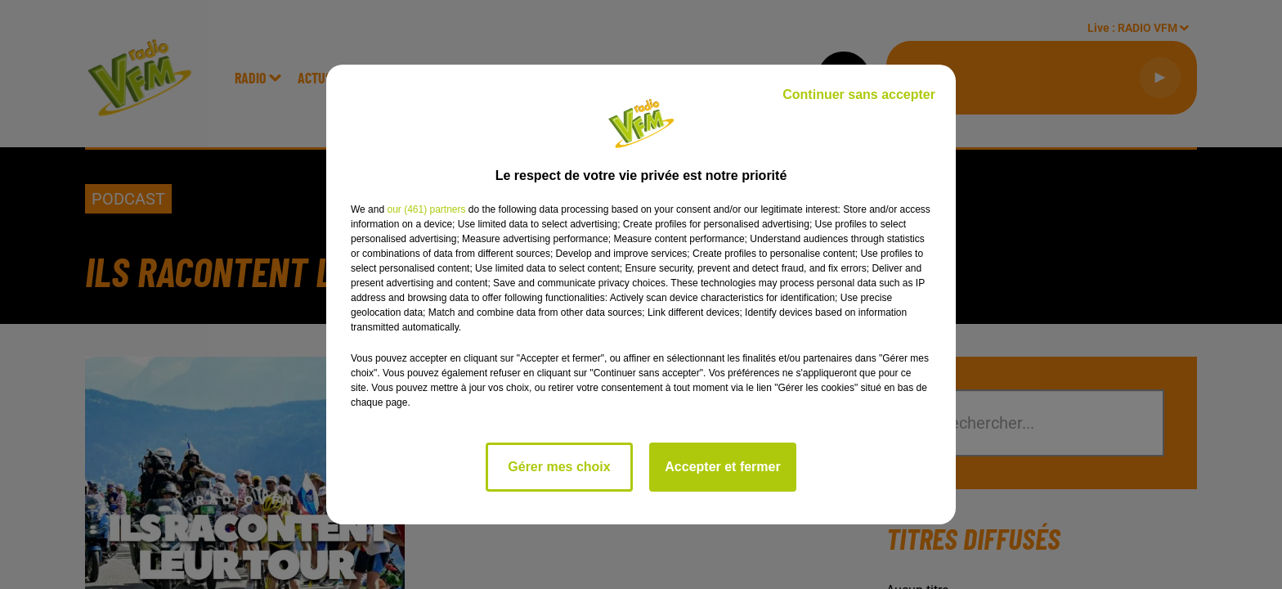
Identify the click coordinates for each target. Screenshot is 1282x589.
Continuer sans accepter (858, 94)
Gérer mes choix (559, 467)
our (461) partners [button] (426, 209)
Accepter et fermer (722, 467)
